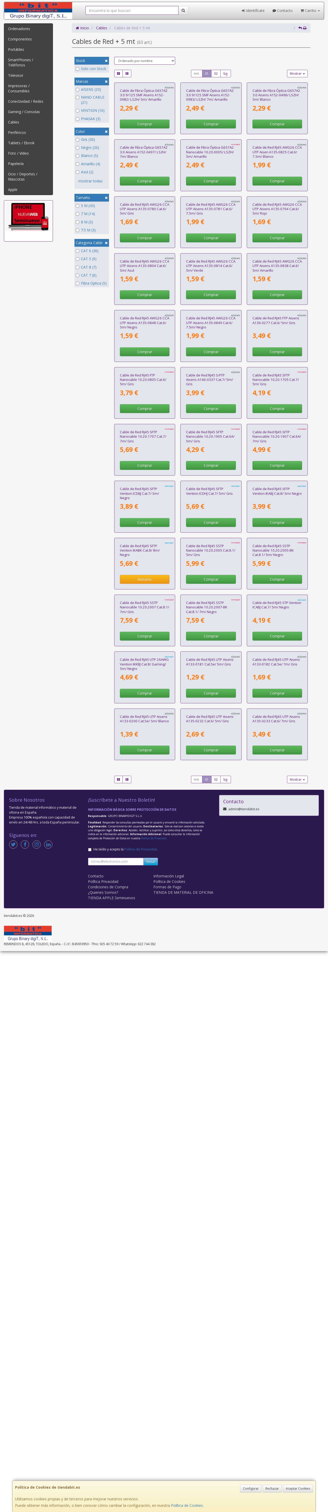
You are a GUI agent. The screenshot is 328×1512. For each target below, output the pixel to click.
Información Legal (168, 1436)
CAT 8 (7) (86, 267)
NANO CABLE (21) (90, 100)
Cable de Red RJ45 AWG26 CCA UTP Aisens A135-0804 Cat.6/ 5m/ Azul (144, 453)
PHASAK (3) (88, 118)
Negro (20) (87, 147)
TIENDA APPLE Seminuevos (111, 1458)
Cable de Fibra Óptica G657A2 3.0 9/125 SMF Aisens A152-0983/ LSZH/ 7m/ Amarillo (210, 142)
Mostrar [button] (297, 73)
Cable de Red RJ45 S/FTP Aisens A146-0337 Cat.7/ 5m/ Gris (209, 660)
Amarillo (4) (88, 163)
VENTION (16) (90, 110)
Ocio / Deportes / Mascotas (22, 176)
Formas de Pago (167, 1447)
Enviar (150, 1422)
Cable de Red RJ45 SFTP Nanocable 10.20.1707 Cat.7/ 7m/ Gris (143, 764)
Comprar (144, 170)
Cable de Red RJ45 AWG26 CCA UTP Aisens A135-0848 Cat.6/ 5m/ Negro (144, 556)
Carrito (310, 10)
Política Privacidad (103, 1442)
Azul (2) (84, 171)
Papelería (16, 163)
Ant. (197, 73)
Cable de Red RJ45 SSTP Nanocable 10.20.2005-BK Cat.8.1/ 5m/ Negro (273, 971)
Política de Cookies (187, 1505)
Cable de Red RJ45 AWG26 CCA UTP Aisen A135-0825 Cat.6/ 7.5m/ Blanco (277, 245)
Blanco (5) (87, 155)
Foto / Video (18, 153)
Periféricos (17, 132)
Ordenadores (19, 28)
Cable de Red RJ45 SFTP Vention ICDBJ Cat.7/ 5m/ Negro (139, 867)
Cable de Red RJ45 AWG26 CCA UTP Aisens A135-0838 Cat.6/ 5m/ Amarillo (277, 453)
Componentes (20, 39)
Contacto (282, 10)
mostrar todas (90, 180)
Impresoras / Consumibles (19, 88)
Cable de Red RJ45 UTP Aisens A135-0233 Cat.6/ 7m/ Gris (276, 1279)
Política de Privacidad (153, 1399)
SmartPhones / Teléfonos (20, 62)
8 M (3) (84, 221)
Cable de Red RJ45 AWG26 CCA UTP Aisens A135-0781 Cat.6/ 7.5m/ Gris (210, 349)
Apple (12, 189)
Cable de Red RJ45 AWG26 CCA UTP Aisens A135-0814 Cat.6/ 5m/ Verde (210, 453)
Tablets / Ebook (21, 142)
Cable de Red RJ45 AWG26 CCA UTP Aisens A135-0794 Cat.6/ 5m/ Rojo (277, 349)
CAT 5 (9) (86, 258)
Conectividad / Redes (25, 101)
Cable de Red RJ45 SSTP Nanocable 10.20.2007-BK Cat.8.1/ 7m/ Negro (206, 1075)
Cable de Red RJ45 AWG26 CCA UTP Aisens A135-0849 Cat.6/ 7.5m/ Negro (210, 556)
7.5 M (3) (86, 230)
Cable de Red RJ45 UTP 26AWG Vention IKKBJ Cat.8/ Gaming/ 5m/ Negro (144, 1178)
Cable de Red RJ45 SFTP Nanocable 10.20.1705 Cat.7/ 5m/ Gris (275, 660)
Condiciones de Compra (108, 1447)
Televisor (15, 75)
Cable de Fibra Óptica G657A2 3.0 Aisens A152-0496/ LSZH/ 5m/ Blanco (276, 142)
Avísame (145, 1000)
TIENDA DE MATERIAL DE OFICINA (183, 1453)
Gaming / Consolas (24, 111)
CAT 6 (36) (87, 250)
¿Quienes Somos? (103, 1453)
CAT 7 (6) (86, 275)
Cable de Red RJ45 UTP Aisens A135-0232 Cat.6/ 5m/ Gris (210, 1279)
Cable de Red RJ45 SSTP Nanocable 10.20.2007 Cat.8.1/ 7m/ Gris (144, 1075)
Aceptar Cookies (298, 1488)
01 (207, 73)
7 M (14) (85, 213)
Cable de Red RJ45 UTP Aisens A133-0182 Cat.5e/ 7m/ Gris (276, 1175)
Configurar (251, 1488)
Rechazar (272, 1488)
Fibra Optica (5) (91, 283)
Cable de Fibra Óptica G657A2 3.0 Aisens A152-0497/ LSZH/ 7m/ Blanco (144, 245)
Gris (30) (85, 139)
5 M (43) (85, 205)
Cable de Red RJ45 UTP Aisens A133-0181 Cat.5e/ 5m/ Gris (210, 1175)
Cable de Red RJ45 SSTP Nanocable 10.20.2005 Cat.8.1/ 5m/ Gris (210, 971)
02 (216, 73)
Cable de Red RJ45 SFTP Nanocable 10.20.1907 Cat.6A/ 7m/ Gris (276, 764)
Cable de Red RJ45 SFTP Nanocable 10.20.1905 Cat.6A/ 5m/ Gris (210, 764)
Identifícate (253, 10)
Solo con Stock (91, 68)
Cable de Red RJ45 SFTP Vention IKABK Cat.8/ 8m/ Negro (140, 971)
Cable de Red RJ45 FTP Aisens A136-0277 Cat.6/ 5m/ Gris (275, 554)
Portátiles (16, 49)
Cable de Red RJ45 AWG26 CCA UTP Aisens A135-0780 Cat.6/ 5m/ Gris (144, 349)
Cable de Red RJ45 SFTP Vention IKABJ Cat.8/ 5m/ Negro (277, 865)
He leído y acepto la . (125, 1410)
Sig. (225, 73)
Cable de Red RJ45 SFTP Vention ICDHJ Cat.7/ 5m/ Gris (209, 865)
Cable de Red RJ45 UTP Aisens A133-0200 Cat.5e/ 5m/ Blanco (144, 1279)
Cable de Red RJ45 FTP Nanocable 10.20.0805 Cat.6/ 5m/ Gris (143, 660)
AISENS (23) (88, 89)
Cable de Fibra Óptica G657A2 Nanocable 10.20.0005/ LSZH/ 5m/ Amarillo (210, 245)
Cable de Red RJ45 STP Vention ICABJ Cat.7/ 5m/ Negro (276, 1072)
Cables (13, 122)
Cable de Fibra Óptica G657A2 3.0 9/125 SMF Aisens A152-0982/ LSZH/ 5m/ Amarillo (144, 142)
